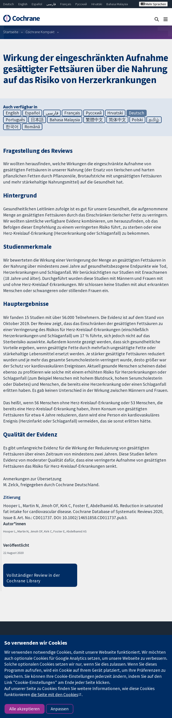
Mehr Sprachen (153, 4)
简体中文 (117, 119)
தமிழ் (154, 119)
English (22, 4)
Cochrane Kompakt (40, 32)
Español (37, 4)
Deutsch (8, 4)
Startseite (10, 32)
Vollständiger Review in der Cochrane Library (33, 577)
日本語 (37, 119)
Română (32, 126)
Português (15, 119)
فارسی (51, 4)
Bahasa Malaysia (117, 4)
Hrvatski (96, 4)
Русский (81, 4)
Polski (137, 119)
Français (65, 4)
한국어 (12, 126)
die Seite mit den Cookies (54, 694)
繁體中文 (94, 119)
